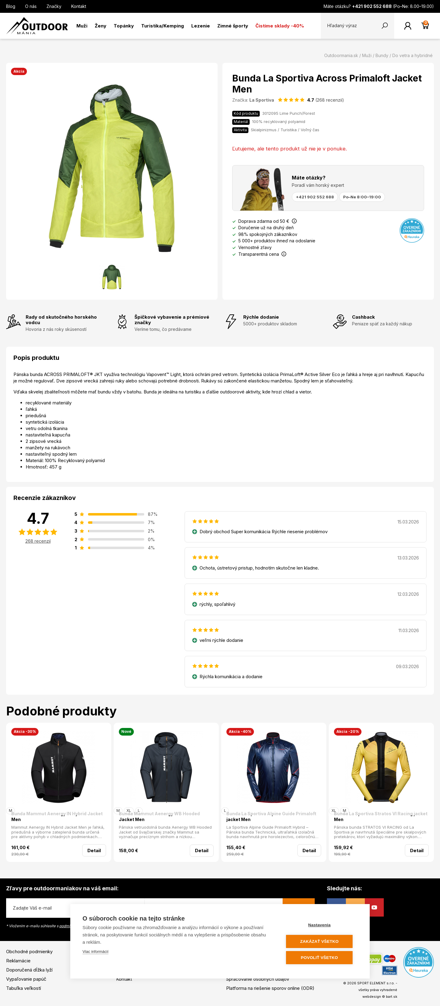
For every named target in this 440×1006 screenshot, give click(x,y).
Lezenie (200, 26)
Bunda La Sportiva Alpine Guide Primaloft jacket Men (271, 816)
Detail (94, 850)
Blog (10, 6)
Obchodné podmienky (29, 951)
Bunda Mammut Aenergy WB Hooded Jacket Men (159, 816)
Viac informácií (95, 952)
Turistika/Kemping (162, 26)
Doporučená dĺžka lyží (29, 970)
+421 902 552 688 (315, 196)
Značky (53, 6)
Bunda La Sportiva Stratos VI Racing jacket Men (380, 816)
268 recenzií (38, 541)
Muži (81, 26)
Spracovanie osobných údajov (257, 979)
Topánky (124, 26)
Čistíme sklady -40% (279, 26)
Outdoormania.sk (341, 55)
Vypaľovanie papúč (26, 979)
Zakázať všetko (321, 941)
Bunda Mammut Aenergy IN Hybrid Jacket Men (57, 816)
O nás (31, 6)
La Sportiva (261, 100)
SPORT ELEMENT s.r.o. (376, 983)
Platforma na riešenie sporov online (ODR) (270, 988)
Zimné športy (232, 26)
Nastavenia (321, 925)
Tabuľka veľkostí (23, 988)
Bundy (382, 55)
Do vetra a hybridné (412, 55)
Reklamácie (18, 961)
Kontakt (78, 6)
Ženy (100, 26)
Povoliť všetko (320, 957)
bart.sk (391, 996)
